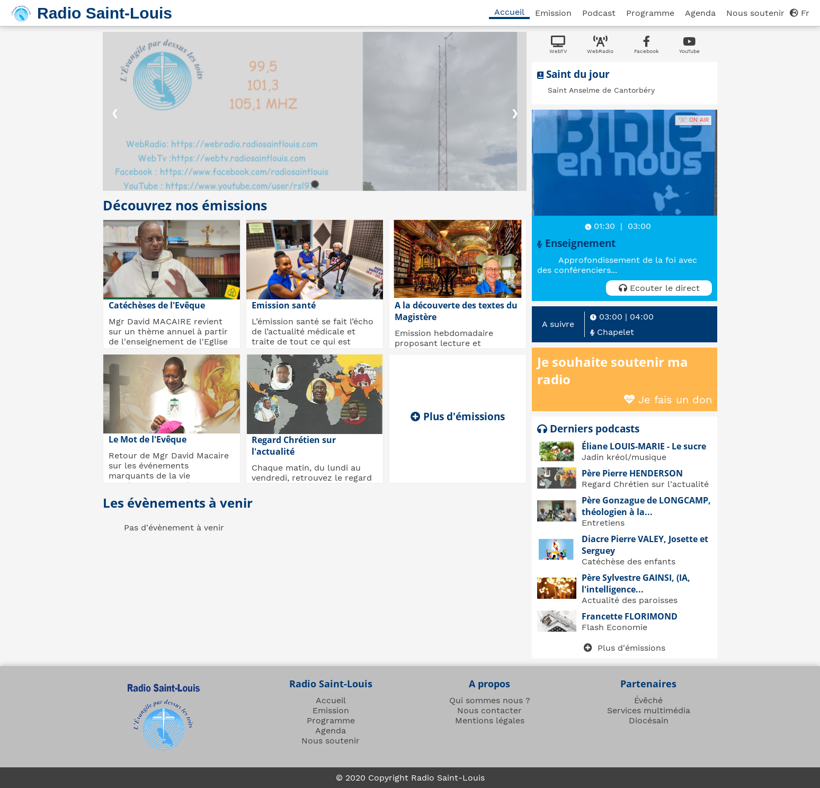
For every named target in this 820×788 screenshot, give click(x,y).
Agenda (700, 13)
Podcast (599, 13)
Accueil (509, 12)
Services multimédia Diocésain (648, 715)
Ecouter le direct (659, 288)
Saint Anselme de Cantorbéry (601, 90)
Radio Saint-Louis (104, 13)
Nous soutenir (755, 13)
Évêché (648, 700)
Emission (553, 13)
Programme (650, 13)
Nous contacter (489, 710)
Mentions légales (489, 720)
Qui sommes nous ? (489, 700)
